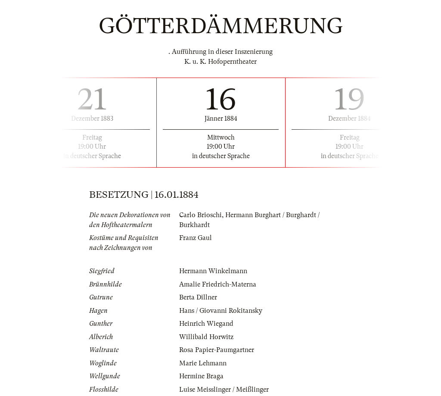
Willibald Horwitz (206, 337)
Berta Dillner (198, 297)
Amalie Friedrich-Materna (217, 284)
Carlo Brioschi (200, 215)
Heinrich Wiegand (206, 323)
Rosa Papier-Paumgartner (216, 350)
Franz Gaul (195, 238)
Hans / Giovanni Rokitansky (220, 311)
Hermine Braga (201, 376)
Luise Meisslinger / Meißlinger (224, 389)
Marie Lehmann (203, 363)
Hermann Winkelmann (213, 271)
